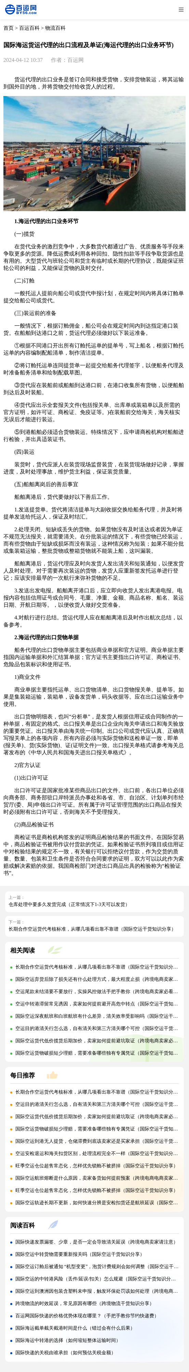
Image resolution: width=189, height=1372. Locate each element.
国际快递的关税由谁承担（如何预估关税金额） (65, 1352)
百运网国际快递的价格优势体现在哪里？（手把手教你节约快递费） (87, 1315)
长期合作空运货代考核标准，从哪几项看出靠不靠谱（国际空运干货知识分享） (92, 929)
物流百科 (55, 28)
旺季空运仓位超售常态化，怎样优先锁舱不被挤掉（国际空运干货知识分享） (96, 1165)
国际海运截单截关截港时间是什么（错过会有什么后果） (75, 1328)
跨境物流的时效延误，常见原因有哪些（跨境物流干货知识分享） (84, 1303)
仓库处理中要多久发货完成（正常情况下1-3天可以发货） (69, 904)
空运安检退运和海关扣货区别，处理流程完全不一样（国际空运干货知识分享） (99, 1153)
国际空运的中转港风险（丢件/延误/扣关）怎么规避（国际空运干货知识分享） (98, 1278)
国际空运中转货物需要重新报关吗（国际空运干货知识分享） (80, 1254)
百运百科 (29, 28)
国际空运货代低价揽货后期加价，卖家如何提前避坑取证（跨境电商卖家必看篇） (101, 1040)
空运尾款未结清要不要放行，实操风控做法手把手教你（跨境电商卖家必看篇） (99, 991)
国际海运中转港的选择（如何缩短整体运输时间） (68, 1340)
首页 (8, 28)
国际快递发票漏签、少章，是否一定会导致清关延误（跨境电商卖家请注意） (96, 1242)
